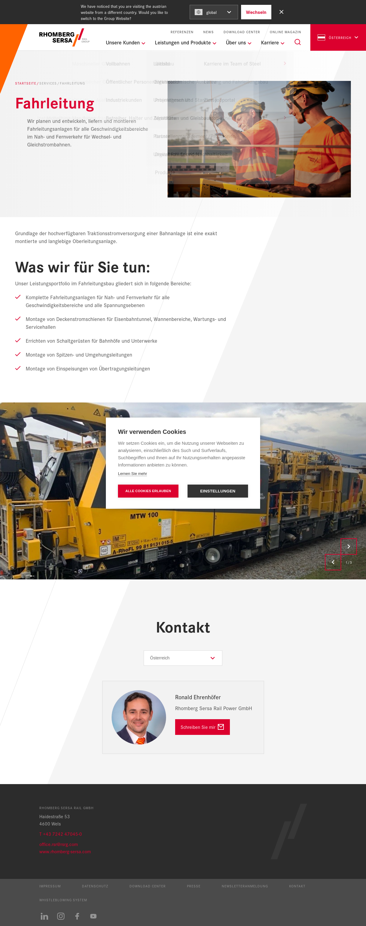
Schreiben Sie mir (198, 726)
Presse (194, 886)
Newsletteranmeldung (245, 886)
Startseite (25, 83)
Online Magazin (285, 32)
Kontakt (297, 886)
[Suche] (297, 42)
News (208, 32)
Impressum (50, 886)
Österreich (334, 37)
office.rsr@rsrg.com (58, 844)
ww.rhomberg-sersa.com (67, 851)
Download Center (242, 32)
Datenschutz (95, 886)
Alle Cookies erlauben (148, 491)
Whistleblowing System (63, 899)
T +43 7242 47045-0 (60, 833)
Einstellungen (218, 491)
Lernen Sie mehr (132, 473)
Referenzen (182, 32)
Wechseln (256, 11)
